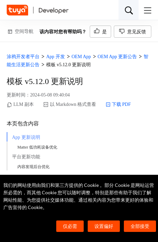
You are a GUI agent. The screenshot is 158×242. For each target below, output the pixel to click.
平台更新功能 (26, 156)
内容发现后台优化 (33, 166)
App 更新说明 (26, 137)
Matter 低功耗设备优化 (37, 147)
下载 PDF (118, 104)
